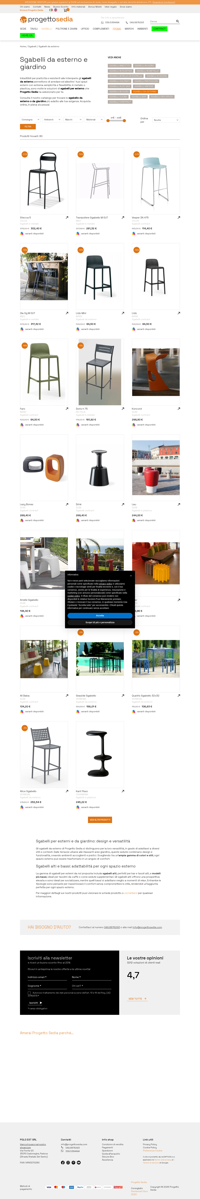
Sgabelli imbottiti (119, 65)
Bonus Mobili (95, 6)
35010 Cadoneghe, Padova (34, 1152)
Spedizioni (107, 1149)
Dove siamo (126, 6)
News (47, 6)
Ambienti (142, 28)
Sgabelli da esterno (144, 91)
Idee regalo (111, 6)
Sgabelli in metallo (148, 70)
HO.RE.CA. (27, 35)
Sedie (23, 28)
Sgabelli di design (157, 75)
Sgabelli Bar (139, 96)
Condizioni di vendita (113, 1143)
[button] (66, 10)
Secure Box (108, 1155)
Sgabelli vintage (144, 86)
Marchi (129, 28)
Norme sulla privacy (163, 1158)
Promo (117, 28)
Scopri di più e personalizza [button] (100, 622)
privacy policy (105, 584)
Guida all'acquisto (111, 1152)
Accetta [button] (100, 615)
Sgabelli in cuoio (118, 91)
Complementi (101, 28)
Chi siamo (25, 6)
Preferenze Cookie (153, 1149)
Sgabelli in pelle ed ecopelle (125, 75)
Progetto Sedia (139, 1180)
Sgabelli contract (120, 101)
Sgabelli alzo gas (119, 86)
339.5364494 (110, 22)
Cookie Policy (150, 1146)
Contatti (37, 6)
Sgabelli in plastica (120, 70)
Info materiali (78, 6)
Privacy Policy (150, 1143)
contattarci (131, 891)
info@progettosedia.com (74, 1143)
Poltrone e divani (66, 28)
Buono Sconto (60, 6)
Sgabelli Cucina (118, 96)
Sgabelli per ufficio (162, 96)
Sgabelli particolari (146, 81)
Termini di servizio (151, 1161)
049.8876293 (135, 22)
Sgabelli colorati (119, 81)
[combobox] (30, 119)
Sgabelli (46, 28)
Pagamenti (107, 1146)
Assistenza (108, 1158)
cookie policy (74, 596)
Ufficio (85, 28)
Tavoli (34, 28)
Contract (159, 28)
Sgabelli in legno (144, 65)
